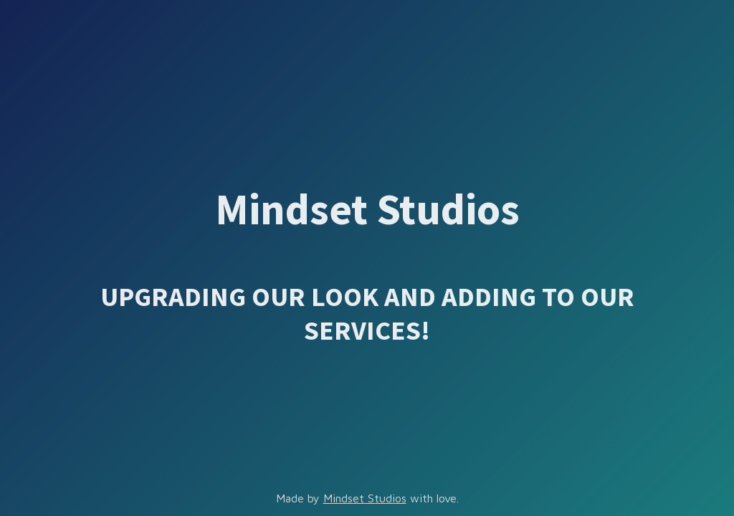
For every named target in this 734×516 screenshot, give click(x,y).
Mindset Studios (364, 498)
